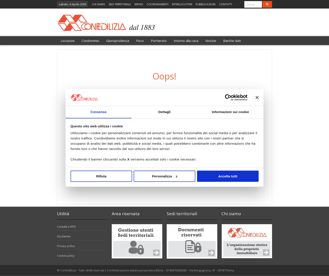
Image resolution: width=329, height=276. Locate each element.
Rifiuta (101, 176)
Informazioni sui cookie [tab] (230, 112)
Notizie (210, 40)
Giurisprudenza (117, 40)
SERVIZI (138, 4)
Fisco (140, 40)
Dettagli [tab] (164, 112)
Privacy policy (66, 246)
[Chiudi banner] (257, 97)
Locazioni (68, 40)
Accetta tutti (227, 176)
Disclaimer (64, 236)
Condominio (90, 40)
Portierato (159, 40)
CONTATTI (225, 4)
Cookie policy (66, 256)
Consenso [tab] (98, 112)
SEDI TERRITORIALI (120, 4)
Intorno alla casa (186, 40)
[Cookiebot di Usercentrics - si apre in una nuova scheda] (228, 97)
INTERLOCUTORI (182, 4)
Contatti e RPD (66, 227)
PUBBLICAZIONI (206, 4)
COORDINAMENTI (157, 4)
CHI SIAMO (98, 4)
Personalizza (164, 176)
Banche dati (232, 40)
